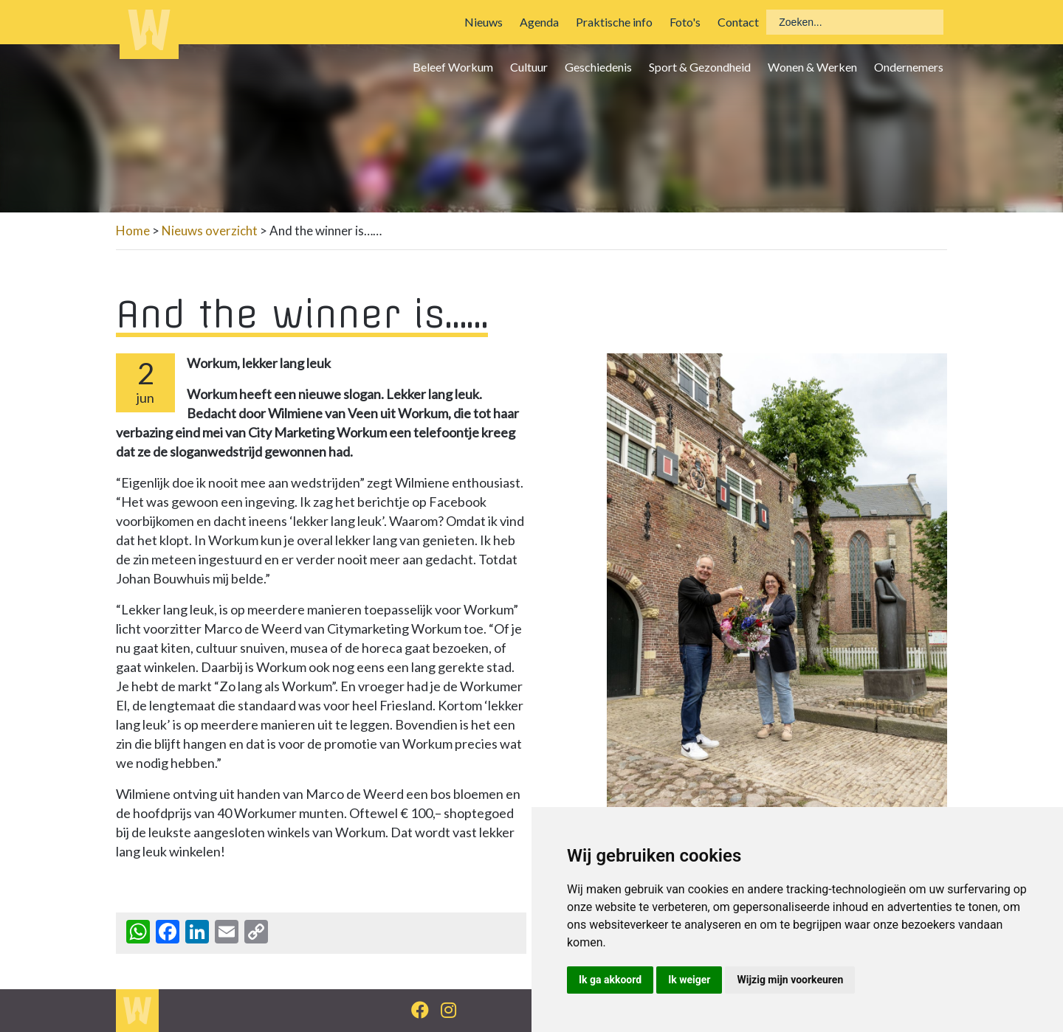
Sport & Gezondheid (700, 67)
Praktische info (614, 22)
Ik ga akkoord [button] (610, 980)
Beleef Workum (453, 67)
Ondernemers (908, 67)
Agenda (539, 22)
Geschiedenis (598, 67)
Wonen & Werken (812, 67)
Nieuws (483, 22)
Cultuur (529, 67)
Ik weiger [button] (689, 980)
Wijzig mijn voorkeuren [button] (790, 980)
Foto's (685, 22)
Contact (738, 22)
